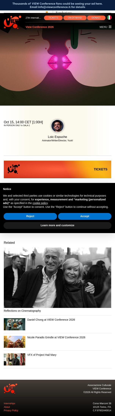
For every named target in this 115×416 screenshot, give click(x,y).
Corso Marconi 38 (102, 403)
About (7, 407)
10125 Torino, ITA (102, 407)
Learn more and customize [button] (57, 225)
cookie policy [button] (40, 203)
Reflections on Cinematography (22, 310)
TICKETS (53, 18)
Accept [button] (84, 216)
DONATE (96, 18)
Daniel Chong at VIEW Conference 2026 (51, 319)
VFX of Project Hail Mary (41, 354)
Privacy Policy (11, 410)
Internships (9, 403)
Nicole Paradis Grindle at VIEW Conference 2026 (56, 337)
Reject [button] (30, 216)
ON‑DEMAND (75, 18)
